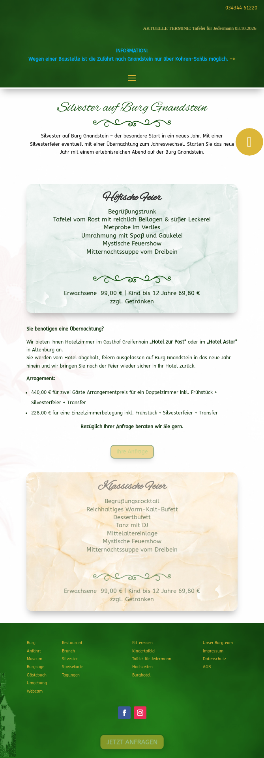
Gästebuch (37, 675)
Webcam (35, 691)
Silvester (70, 659)
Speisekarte (72, 667)
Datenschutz (214, 659)
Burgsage (35, 667)
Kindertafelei (143, 651)
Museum (34, 659)
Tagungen (71, 675)
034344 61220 (241, 8)
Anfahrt (34, 651)
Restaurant (72, 643)
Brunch (68, 651)
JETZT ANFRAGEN (131, 742)
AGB (207, 667)
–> (232, 59)
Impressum (213, 651)
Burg (31, 643)
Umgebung (37, 683)
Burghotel (141, 675)
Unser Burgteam (218, 643)
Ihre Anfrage (132, 451)
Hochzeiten (142, 667)
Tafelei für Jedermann (151, 659)
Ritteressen (142, 643)
